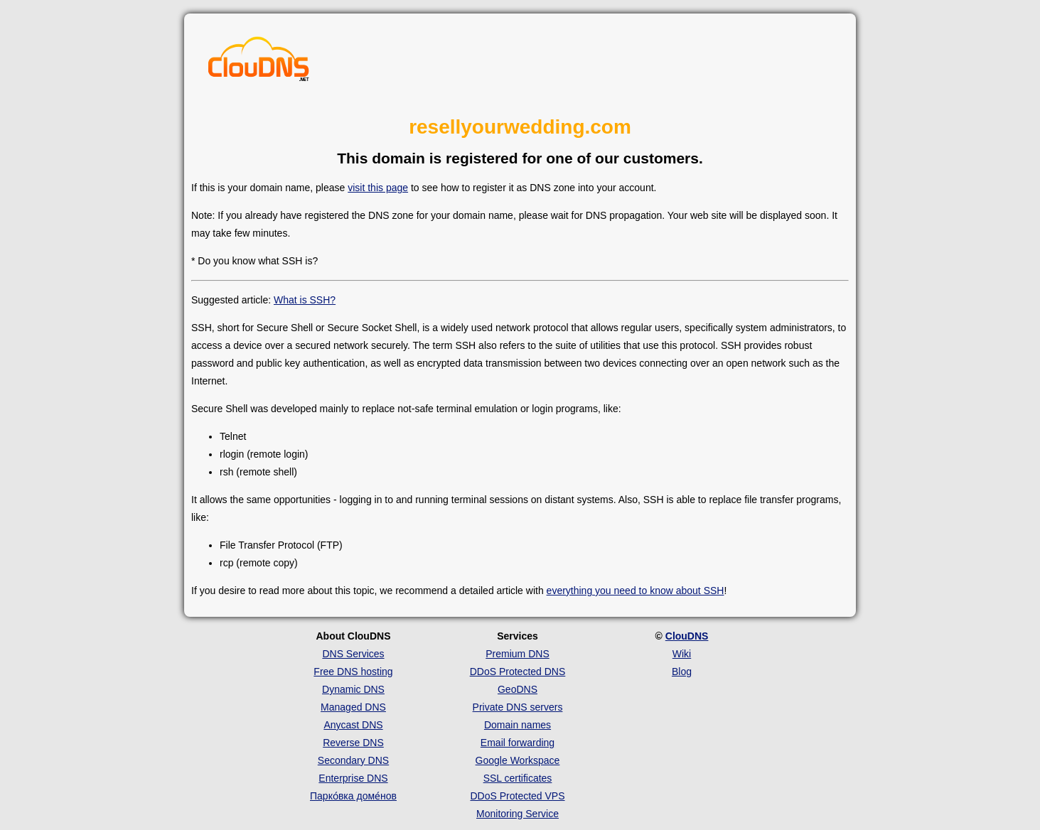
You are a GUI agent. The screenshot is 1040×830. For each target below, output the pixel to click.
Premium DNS (517, 653)
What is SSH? (305, 300)
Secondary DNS (353, 760)
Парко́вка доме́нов (353, 796)
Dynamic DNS (353, 689)
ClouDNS (687, 636)
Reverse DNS (353, 742)
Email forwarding (517, 742)
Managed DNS (353, 707)
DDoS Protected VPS (517, 796)
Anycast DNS (352, 725)
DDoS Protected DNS (518, 671)
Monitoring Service (517, 813)
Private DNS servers (518, 707)
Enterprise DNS (352, 778)
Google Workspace (518, 760)
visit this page (378, 187)
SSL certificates (517, 778)
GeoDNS (517, 689)
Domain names (517, 725)
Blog (682, 671)
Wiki (681, 653)
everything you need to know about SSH (635, 590)
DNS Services (353, 653)
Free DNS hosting (352, 671)
